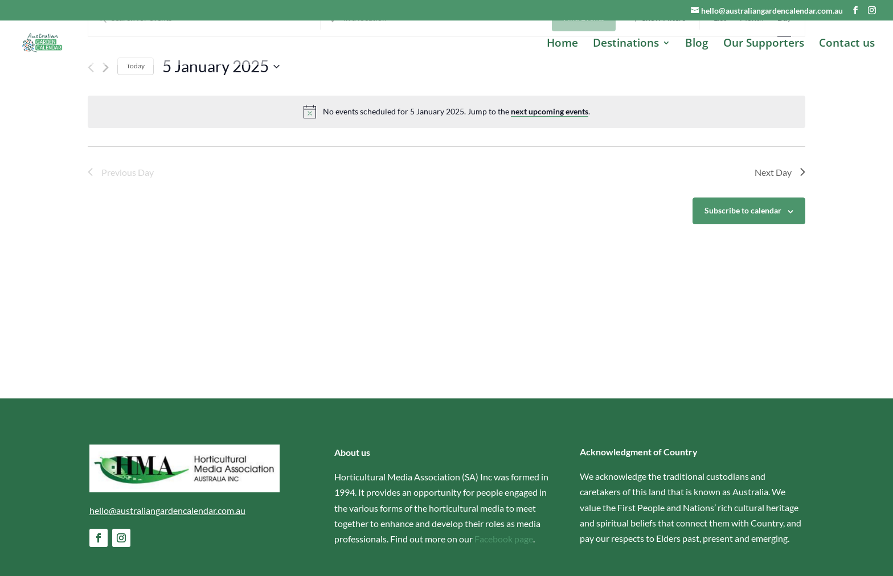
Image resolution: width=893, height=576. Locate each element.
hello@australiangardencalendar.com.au (167, 510)
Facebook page (503, 538)
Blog (696, 44)
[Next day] (106, 125)
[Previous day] (91, 125)
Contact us (847, 44)
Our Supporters (763, 44)
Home (562, 44)
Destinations (626, 44)
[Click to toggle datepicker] (221, 123)
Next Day (780, 229)
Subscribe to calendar (742, 268)
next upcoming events (549, 169)
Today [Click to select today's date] (135, 123)
